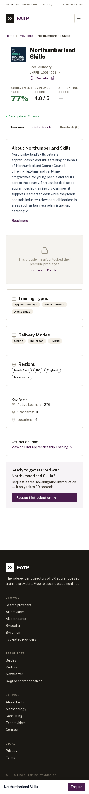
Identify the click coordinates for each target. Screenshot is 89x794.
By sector (13, 626)
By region (13, 632)
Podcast (12, 667)
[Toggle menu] (78, 18)
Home (10, 36)
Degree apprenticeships (24, 681)
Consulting (14, 716)
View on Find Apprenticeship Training (42, 447)
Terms (10, 757)
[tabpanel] (44, 323)
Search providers (18, 605)
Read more (20, 220)
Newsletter (14, 674)
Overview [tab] (17, 127)
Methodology (16, 709)
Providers (26, 36)
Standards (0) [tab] (69, 127)
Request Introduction (36, 498)
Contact (12, 730)
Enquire (76, 787)
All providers (15, 612)
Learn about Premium (44, 270)
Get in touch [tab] (41, 127)
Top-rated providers (21, 639)
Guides (11, 660)
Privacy (11, 751)
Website (42, 78)
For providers (16, 723)
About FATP (15, 702)
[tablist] (44, 127)
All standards (16, 619)
